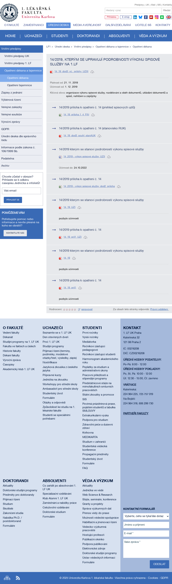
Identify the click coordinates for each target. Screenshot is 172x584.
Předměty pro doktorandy (18, 495)
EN (168, 19)
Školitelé (8, 509)
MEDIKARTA (90, 437)
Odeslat (159, 564)
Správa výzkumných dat (96, 509)
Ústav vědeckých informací (98, 558)
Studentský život (53, 393)
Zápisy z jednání (11, 93)
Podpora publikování (94, 544)
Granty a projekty (92, 504)
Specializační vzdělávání (57, 494)
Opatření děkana (17, 78)
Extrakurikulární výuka (95, 415)
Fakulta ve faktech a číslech (19, 346)
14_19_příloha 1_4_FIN (76, 115)
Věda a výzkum (153, 36)
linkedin (135, 17)
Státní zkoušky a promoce (98, 395)
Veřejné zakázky (11, 107)
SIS (159, 5)
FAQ (85, 468)
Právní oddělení (159, 309)
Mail (153, 5)
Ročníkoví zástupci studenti (98, 354)
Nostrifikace (50, 362)
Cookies (153, 578)
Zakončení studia (13, 513)
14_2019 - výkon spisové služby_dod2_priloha (89, 186)
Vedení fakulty (11, 333)
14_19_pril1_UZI (72, 237)
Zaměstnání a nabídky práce (60, 503)
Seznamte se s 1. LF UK (57, 333)
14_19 (66, 258)
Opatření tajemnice (19, 85)
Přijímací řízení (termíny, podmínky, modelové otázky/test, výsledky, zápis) (60, 354)
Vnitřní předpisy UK (16, 56)
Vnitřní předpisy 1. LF (17, 63)
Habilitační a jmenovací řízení (99, 522)
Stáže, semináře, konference (99, 499)
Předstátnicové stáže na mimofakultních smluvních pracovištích (97, 387)
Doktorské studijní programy (20, 490)
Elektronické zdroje (93, 548)
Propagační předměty (95, 454)
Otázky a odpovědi (54, 402)
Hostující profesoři (93, 535)
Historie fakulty (12, 351)
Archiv (5, 166)
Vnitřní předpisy (11, 49)
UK (147, 5)
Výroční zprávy (10, 122)
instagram (156, 17)
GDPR (5, 129)
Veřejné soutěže (11, 114)
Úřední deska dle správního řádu (18, 138)
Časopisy (8, 364)
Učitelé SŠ (143, 25)
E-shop (126, 17)
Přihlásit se (12, 200)
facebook (146, 17)
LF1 (48, 47)
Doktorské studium (54, 512)
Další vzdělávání (118, 25)
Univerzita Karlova (41, 18)
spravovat (86, 309)
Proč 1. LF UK (51, 342)
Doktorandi (88, 36)
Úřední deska (58, 25)
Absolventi (119, 36)
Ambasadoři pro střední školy (60, 389)
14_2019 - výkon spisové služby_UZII (84, 156)
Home (10, 36)
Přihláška (111, 17)
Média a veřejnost (87, 25)
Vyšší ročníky (90, 337)
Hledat (166, 10)
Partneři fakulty (135, 413)
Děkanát (8, 337)
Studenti (59, 36)
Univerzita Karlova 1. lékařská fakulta (91, 578)
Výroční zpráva (12, 360)
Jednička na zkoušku (55, 380)
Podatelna (7, 158)
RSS (18, 578)
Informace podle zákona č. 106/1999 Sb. (18, 149)
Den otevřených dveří (55, 337)
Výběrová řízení (11, 100)
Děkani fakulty (11, 355)
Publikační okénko (93, 539)
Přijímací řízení (11, 499)
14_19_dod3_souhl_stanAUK (79, 136)
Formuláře (49, 398)
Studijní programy (53, 346)
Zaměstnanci (33, 25)
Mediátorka (89, 342)
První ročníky (90, 333)
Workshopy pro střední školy (60, 384)
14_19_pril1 (69, 288)
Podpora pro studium (95, 420)
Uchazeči (33, 36)
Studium (8, 504)
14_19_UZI (69, 207)
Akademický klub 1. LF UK (19, 369)
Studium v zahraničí (94, 442)
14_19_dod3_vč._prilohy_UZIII (71, 71)
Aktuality (8, 486)
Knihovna (88, 433)
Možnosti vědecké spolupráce (100, 518)
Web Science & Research (97, 495)
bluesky (140, 17)
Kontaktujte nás (15, 233)
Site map (7, 578)
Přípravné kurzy (52, 375)
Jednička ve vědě (92, 490)
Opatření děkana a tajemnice (23, 71)
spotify (162, 17)
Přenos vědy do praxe (95, 513)
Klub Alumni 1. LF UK (55, 498)
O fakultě (11, 25)
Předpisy (139, 5)
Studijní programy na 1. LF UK (21, 342)
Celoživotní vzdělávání (56, 507)
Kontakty (167, 5)
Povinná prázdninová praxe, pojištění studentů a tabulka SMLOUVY (99, 407)
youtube (151, 17)
